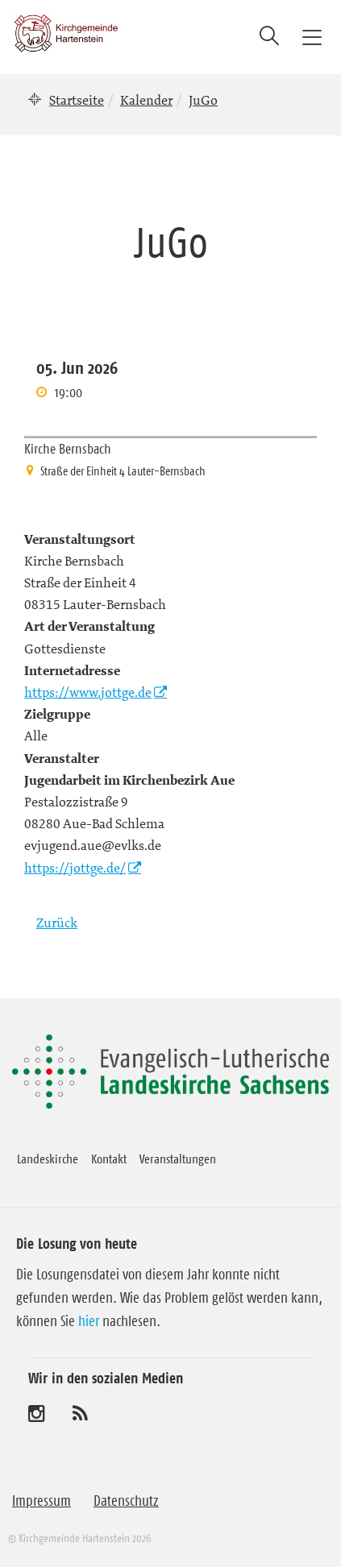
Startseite (76, 100)
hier (88, 1321)
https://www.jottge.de (88, 692)
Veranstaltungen (177, 1158)
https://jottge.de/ (75, 868)
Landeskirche (47, 1158)
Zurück (56, 922)
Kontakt (109, 1158)
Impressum (41, 1501)
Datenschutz (126, 1501)
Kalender (146, 100)
